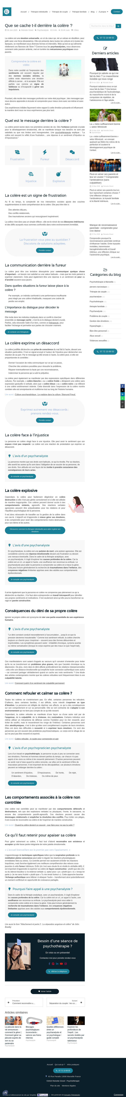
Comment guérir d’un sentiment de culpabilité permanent (39, 683)
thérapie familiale (97, 306)
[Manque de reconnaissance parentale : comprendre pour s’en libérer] (105, 216)
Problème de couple (98, 316)
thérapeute (54, 323)
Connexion (118, 1095)
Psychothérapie (96, 301)
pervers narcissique (98, 287)
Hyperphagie (95, 326)
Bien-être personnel (98, 331)
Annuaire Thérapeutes (72, 1095)
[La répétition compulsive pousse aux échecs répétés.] (105, 64)
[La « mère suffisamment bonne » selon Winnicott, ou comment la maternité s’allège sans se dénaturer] (105, 115)
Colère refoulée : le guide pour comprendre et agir (37, 739)
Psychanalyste (96, 311)
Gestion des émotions (99, 321)
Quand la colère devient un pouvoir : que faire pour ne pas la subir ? (44, 825)
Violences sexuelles (98, 341)
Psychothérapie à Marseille (101, 282)
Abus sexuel (95, 336)
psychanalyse (96, 297)
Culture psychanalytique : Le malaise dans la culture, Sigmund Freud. (45, 394)
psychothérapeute (63, 132)
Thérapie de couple (98, 292)
